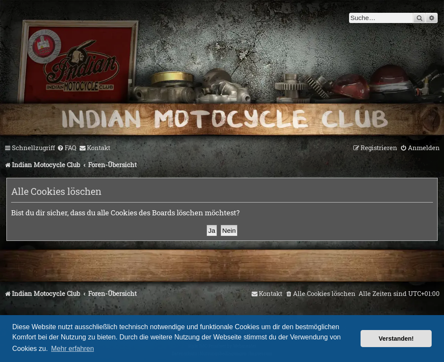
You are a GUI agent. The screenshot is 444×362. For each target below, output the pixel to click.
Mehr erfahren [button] (72, 348)
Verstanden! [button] (396, 338)
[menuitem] (66, 148)
